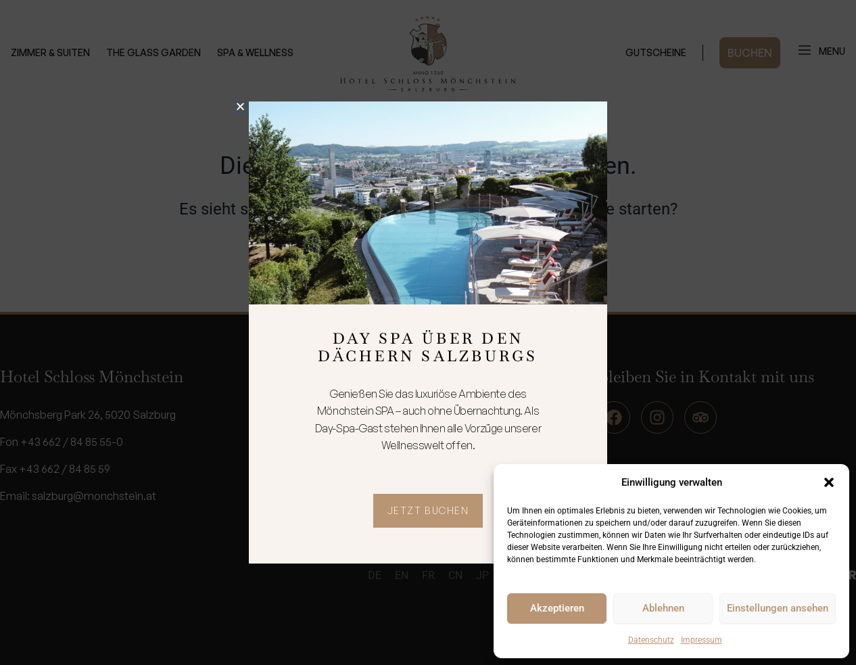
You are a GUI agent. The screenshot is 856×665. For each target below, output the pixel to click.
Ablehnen (663, 608)
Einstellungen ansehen (777, 608)
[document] (428, 332)
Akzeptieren (557, 608)
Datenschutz (651, 640)
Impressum (701, 640)
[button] (829, 482)
